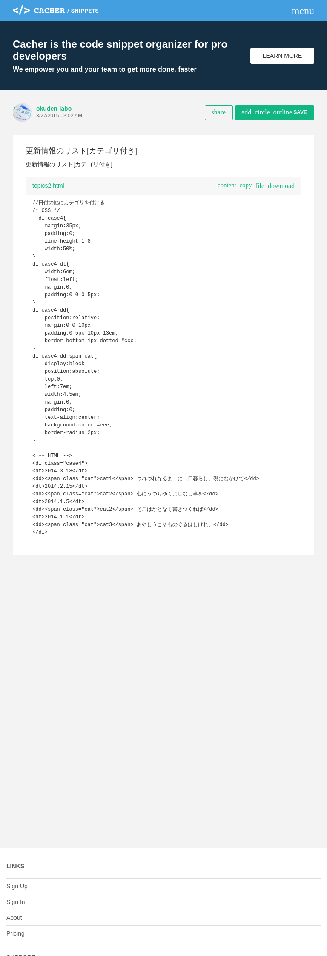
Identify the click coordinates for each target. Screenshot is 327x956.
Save (274, 112)
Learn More (282, 55)
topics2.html (48, 185)
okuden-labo (54, 108)
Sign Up (17, 886)
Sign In (15, 902)
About (14, 917)
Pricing (15, 933)
